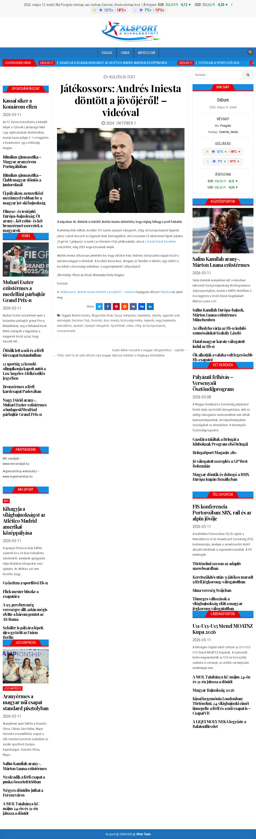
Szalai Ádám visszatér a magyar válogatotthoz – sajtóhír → (150, 350)
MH (6, 501)
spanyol (78, 326)
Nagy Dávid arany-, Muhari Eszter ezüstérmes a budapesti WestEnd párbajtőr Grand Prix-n (24, 407)
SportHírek (118, 326)
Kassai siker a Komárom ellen (20, 103)
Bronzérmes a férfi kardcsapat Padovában (22, 389)
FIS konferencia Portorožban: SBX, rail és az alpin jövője (221, 512)
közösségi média (131, 320)
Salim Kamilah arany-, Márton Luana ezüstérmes (25, 766)
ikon (106, 320)
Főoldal (107, 52)
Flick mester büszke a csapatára (20, 594)
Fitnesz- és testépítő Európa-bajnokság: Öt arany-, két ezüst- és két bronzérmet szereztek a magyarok (22, 221)
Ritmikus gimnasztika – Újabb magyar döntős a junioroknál (22, 179)
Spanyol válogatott (97, 326)
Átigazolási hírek (102, 315)
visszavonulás (66, 331)
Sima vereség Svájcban (211, 590)
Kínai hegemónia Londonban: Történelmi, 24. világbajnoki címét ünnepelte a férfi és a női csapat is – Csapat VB (221, 706)
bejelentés (143, 315)
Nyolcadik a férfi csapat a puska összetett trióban (24, 779)
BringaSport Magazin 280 (214, 452)
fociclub (96, 320)
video (130, 326)
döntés (156, 315)
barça (118, 315)
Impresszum (146, 52)
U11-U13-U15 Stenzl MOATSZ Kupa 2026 (222, 628)
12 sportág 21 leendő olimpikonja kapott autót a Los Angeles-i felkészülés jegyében (24, 371)
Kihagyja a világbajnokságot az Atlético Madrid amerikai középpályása (24, 520)
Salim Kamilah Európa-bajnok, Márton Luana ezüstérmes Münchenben (218, 314)
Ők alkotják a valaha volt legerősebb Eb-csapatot (222, 357)
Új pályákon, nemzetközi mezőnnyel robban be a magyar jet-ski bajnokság (24, 197)
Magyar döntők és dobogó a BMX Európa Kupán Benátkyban (220, 477)
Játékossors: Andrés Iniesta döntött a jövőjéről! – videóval (120, 100)
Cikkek (125, 52)
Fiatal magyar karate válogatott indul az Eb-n (218, 344)
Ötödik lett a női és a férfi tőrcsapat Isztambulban (23, 353)
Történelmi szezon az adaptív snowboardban (216, 566)
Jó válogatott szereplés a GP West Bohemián (219, 464)
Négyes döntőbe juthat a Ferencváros (23, 793)
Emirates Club (81, 320)
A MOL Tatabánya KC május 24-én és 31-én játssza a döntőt (21, 808)
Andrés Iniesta (81, 315)
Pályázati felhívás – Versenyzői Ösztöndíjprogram (213, 382)
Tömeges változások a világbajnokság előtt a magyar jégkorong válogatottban (217, 603)
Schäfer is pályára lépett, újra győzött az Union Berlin (23, 632)
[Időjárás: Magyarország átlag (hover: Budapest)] (128, 10)
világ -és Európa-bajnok (150, 326)
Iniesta (114, 320)
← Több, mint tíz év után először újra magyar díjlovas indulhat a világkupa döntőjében (109, 355)
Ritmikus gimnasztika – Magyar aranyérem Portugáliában (22, 161)
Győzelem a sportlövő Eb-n (25, 582)
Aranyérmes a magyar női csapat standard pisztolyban (25, 702)
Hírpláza (165, 292)
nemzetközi (64, 326)
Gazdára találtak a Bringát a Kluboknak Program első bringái (220, 442)
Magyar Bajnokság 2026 (213, 690)
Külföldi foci (122, 76)
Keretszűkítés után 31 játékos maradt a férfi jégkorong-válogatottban (222, 579)
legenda (149, 320)
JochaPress (12, 688)
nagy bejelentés (166, 320)
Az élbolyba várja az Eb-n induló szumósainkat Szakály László (219, 331)
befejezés (129, 315)
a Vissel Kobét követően (160, 241)
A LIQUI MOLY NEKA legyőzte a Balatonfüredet (219, 724)
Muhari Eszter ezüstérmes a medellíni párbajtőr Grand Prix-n (24, 291)
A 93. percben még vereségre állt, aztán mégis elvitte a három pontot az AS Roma (25, 612)
